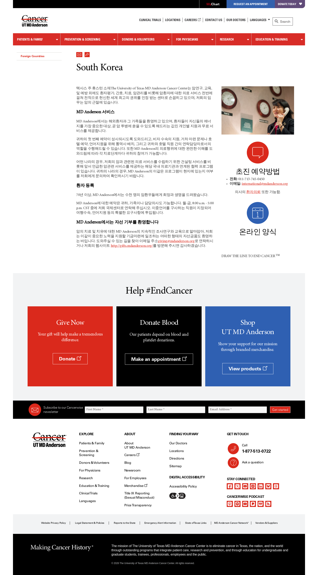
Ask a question (250, 463)
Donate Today (290, 4)
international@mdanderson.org (265, 184)
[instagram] (253, 486)
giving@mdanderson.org (176, 241)
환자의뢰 (253, 192)
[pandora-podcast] (253, 504)
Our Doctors (235, 20)
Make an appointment (159, 359)
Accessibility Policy (183, 486)
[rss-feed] (268, 504)
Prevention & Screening (82, 39)
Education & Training (272, 39)
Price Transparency (138, 505)
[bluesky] (268, 486)
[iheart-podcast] (260, 504)
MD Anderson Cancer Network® (231, 523)
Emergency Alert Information (160, 523)
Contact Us (213, 20)
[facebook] (230, 486)
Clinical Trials (150, 20)
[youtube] (245, 486)
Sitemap (175, 466)
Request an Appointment (251, 4)
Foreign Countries (32, 56)
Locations (176, 451)
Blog (127, 463)
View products (248, 369)
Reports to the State (124, 523)
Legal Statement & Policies (89, 523)
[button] (79, 53)
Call (264, 448)
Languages (258, 20)
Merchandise (135, 486)
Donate (70, 359)
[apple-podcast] (230, 504)
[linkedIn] (260, 486)
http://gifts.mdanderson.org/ (132, 246)
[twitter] (237, 486)
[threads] (276, 486)
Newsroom (132, 470)
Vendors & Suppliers (266, 523)
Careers (193, 20)
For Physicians (187, 39)
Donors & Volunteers (138, 39)
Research (227, 39)
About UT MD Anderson (137, 445)
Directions (176, 458)
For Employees (135, 478)
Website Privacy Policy (53, 523)
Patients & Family (30, 39)
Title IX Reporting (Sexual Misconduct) (139, 495)
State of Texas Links (195, 523)
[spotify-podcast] (237, 504)
